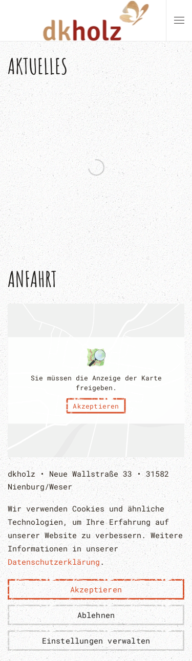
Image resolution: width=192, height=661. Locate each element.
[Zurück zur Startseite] (96, 20)
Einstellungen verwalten (96, 640)
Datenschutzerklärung (54, 562)
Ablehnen (96, 615)
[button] (179, 20)
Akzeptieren (96, 405)
